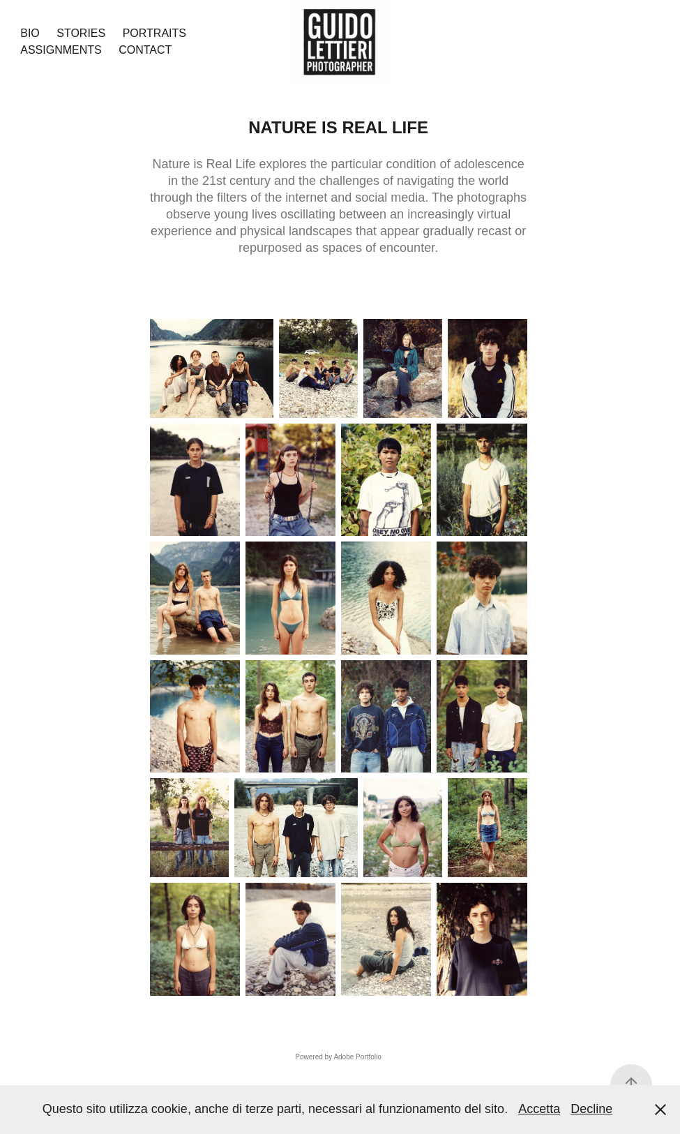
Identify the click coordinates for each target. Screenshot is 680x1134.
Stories (80, 33)
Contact (145, 50)
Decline (591, 1109)
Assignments (60, 50)
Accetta (539, 1109)
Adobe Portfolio (357, 1057)
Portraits (154, 33)
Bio (30, 33)
